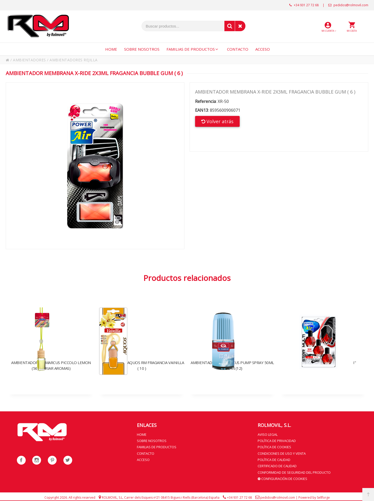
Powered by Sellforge (314, 495)
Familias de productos (156, 446)
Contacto (145, 452)
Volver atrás (217, 121)
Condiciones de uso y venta (282, 452)
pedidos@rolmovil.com (348, 5)
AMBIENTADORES (29, 59)
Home (141, 434)
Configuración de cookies (282, 476)
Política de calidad (274, 458)
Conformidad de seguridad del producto (294, 471)
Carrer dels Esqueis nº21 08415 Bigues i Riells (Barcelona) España (171, 495)
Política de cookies (274, 446)
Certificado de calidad (277, 464)
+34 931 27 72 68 (304, 5)
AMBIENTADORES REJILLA (74, 59)
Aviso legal (268, 434)
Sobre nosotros (151, 440)
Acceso (143, 458)
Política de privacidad (277, 440)
